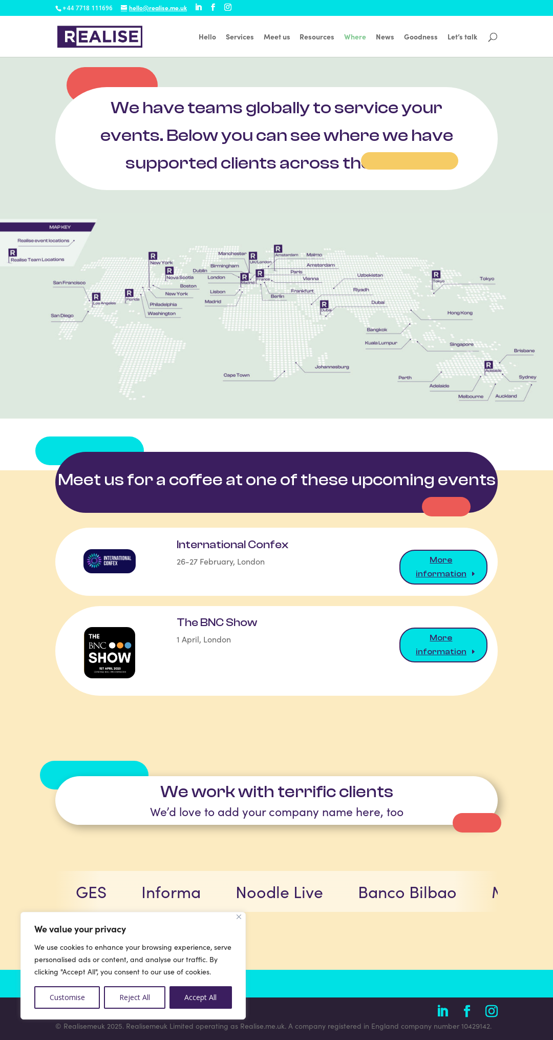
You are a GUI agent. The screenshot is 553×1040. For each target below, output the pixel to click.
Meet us (277, 37)
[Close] (239, 916)
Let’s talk (462, 37)
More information (441, 566)
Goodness (421, 37)
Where (355, 37)
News (385, 37)
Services (240, 37)
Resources (317, 37)
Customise (67, 997)
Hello (207, 37)
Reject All (134, 997)
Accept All (200, 997)
